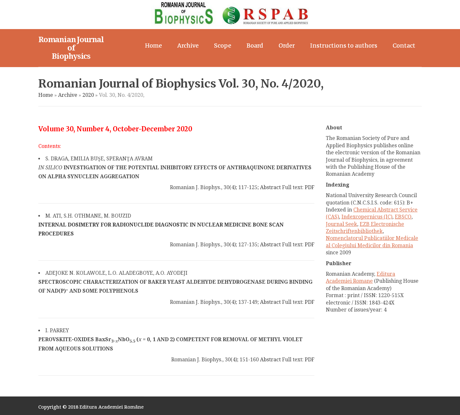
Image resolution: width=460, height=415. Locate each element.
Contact (404, 45)
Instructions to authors (343, 45)
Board (255, 45)
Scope (222, 45)
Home (153, 45)
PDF (309, 187)
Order (287, 45)
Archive (188, 45)
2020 (88, 95)
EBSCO (403, 217)
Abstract (270, 187)
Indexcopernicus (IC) (366, 217)
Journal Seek (341, 224)
